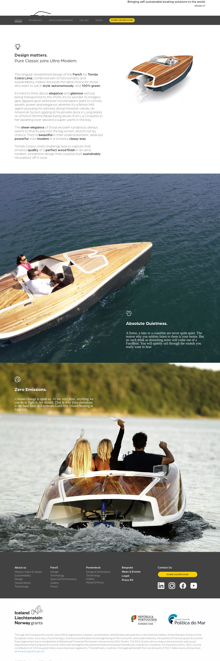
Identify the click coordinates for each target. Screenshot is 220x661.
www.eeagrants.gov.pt (31, 651)
